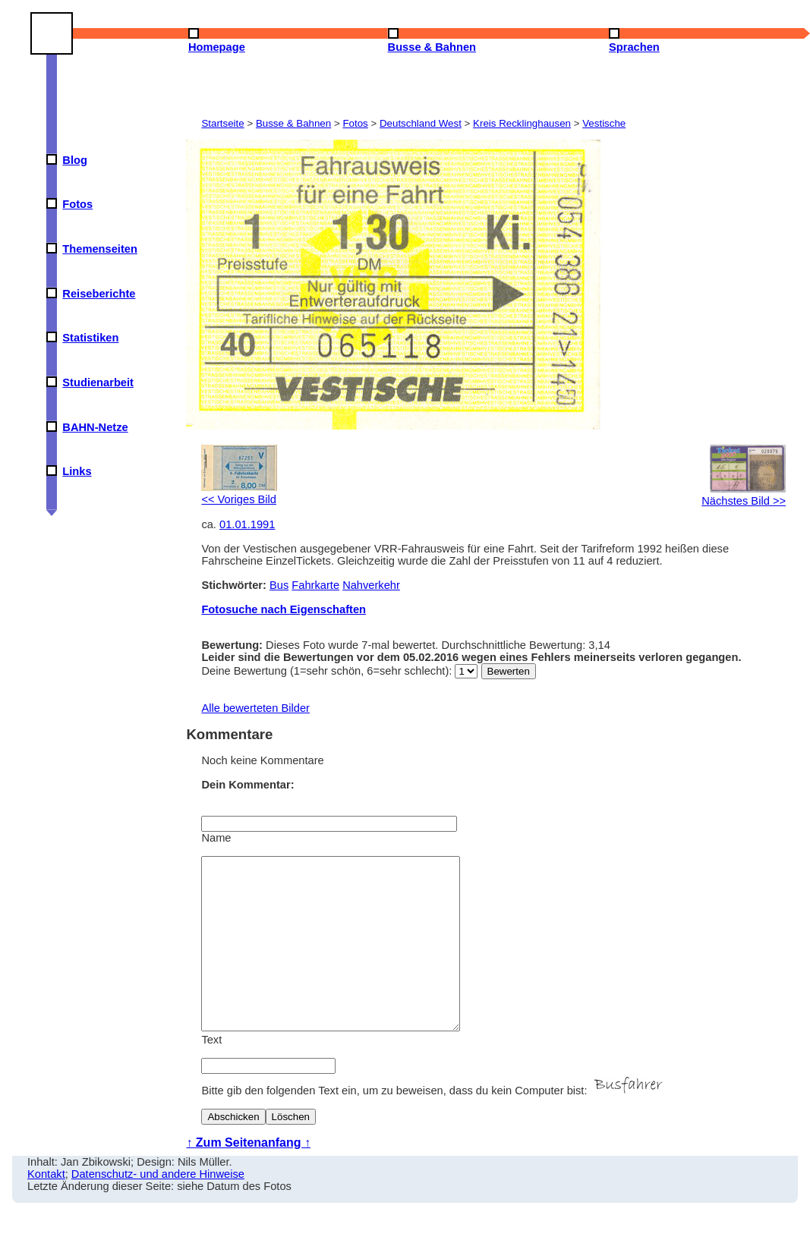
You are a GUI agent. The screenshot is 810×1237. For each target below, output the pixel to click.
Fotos (77, 204)
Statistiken (90, 338)
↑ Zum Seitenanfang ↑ (248, 1176)
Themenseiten (99, 249)
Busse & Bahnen (293, 123)
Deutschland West (421, 123)
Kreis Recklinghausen (522, 123)
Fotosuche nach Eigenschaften (283, 609)
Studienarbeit (98, 382)
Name (216, 838)
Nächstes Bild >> (743, 495)
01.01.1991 (247, 524)
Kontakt (46, 1208)
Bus (278, 585)
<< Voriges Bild (239, 493)
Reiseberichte (98, 294)
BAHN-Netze (95, 427)
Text (211, 1074)
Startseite (222, 123)
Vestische (604, 123)
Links (76, 471)
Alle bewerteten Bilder (255, 708)
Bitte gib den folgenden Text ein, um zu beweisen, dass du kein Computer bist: (433, 1125)
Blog (74, 160)
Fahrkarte (315, 585)
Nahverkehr (371, 585)
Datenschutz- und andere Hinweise (157, 1208)
